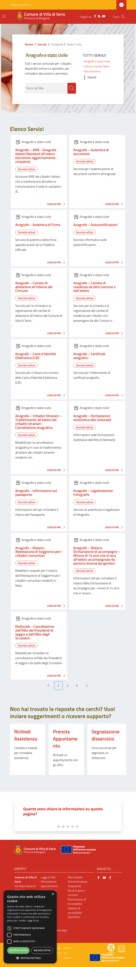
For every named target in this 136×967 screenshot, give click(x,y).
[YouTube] (103, 16)
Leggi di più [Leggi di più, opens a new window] (33, 920)
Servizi (42, 44)
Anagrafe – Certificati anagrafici (89, 356)
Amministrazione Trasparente (77, 884)
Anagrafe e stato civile (97, 61)
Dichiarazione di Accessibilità (77, 901)
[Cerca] (123, 17)
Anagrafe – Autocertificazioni (95, 225)
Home (29, 44)
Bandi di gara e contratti (76, 892)
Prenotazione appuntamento (49, 884)
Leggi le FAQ (48, 877)
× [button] (52, 894)
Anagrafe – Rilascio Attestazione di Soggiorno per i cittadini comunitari (38, 552)
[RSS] (99, 16)
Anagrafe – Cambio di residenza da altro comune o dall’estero (94, 287)
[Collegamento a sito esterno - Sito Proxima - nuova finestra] (111, 948)
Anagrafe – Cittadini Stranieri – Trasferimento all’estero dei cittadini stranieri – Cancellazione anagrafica (38, 421)
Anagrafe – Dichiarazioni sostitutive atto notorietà (92, 418)
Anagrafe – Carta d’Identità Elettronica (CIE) (35, 356)
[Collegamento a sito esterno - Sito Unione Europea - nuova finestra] (78, 850)
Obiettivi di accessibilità (75, 910)
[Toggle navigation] (4, 16)
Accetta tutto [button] (18, 950)
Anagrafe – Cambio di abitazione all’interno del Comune (33, 287)
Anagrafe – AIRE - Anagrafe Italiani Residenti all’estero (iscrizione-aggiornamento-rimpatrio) (36, 155)
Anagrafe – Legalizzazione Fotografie (93, 492)
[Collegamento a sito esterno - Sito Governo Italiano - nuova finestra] (121, 948)
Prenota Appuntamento (65, 739)
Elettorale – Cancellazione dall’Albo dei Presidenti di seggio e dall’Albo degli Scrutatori (34, 632)
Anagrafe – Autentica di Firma (37, 225)
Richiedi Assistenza (25, 735)
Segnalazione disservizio (106, 735)
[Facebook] (95, 16)
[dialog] (30, 926)
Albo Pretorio (75, 877)
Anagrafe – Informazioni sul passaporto (36, 492)
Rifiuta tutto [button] (42, 950)
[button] (88, 77)
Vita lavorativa (92, 71)
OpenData (74, 917)
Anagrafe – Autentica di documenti (91, 152)
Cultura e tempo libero (97, 66)
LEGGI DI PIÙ (57, 204)
